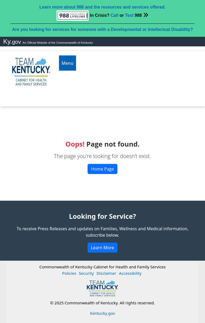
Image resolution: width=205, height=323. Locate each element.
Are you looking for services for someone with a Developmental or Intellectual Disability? (102, 29)
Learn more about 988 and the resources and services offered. (102, 7)
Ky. (13, 41)
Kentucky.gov (102, 313)
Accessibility (130, 273)
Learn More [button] (102, 248)
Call (114, 15)
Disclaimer (106, 273)
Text (129, 15)
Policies (69, 273)
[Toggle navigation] (67, 63)
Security (86, 273)
